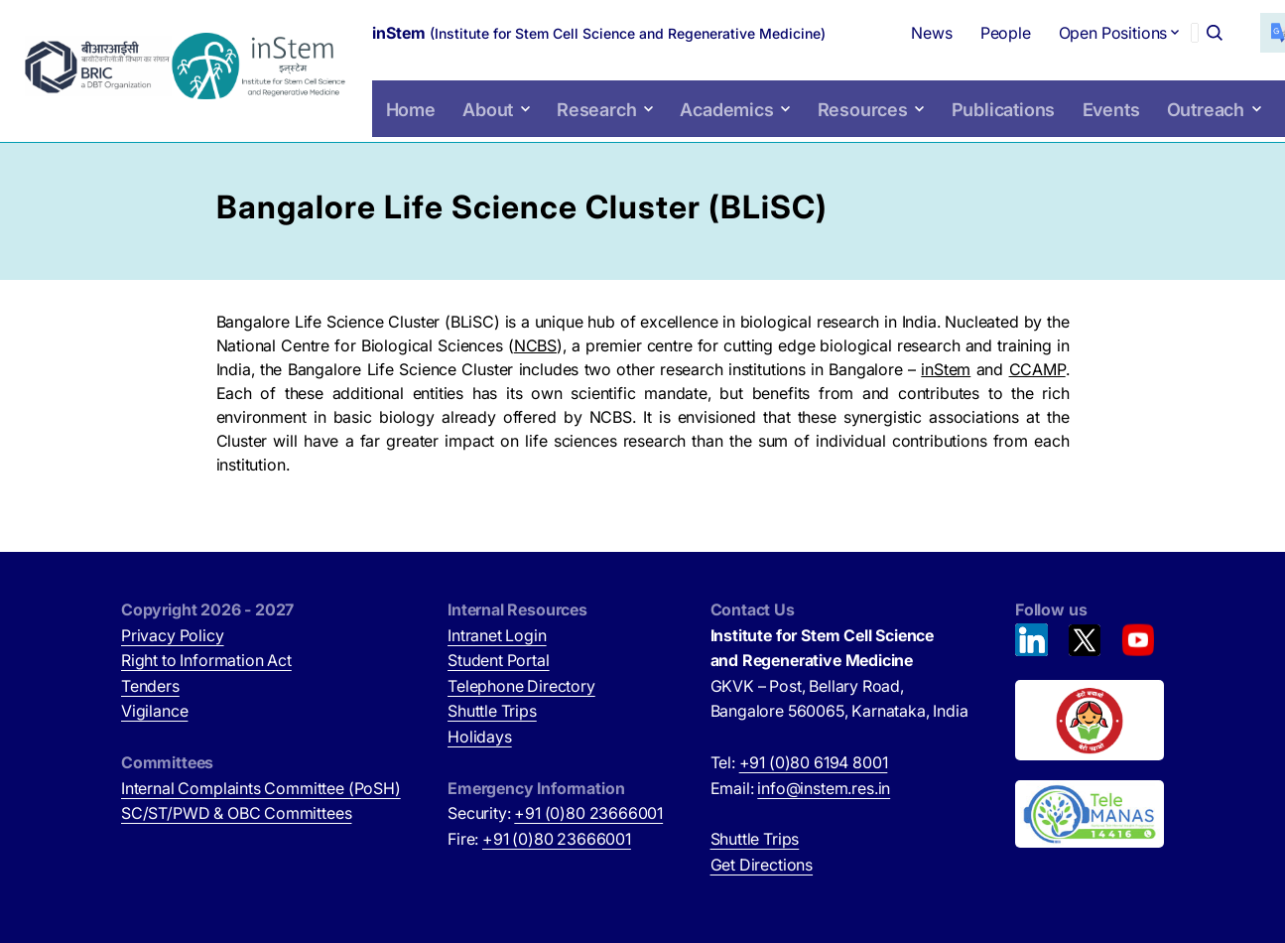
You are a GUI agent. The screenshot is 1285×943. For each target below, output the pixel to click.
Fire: (539, 839)
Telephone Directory (521, 686)
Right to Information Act (206, 660)
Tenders (150, 686)
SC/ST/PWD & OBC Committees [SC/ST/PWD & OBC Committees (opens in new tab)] (236, 813)
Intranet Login (497, 635)
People (961, 30)
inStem (945, 369)
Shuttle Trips (492, 711)
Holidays (480, 736)
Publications (982, 128)
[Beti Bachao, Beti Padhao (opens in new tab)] (1089, 720)
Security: (555, 813)
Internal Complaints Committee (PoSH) (261, 788)
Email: (800, 788)
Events (1083, 128)
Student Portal (499, 660)
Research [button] (606, 128)
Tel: (799, 762)
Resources (852, 128)
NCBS (535, 345)
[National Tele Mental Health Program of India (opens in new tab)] (1089, 814)
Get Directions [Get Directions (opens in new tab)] (762, 865)
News (887, 30)
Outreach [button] (1174, 128)
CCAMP (1037, 369)
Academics (726, 128)
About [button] (503, 128)
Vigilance (154, 711)
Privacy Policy (172, 635)
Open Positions (1047, 38)
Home (428, 128)
